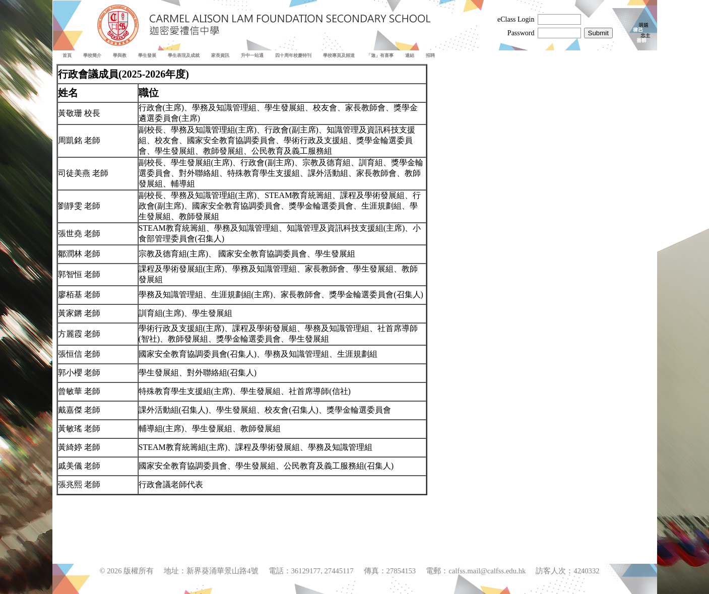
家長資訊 (220, 55)
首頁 (67, 55)
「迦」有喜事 (380, 55)
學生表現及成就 (184, 55)
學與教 (119, 55)
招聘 (430, 55)
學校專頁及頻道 (339, 55)
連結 (409, 55)
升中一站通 (252, 55)
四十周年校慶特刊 (293, 55)
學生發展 (147, 55)
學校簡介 (92, 55)
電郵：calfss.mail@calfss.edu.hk (476, 571)
